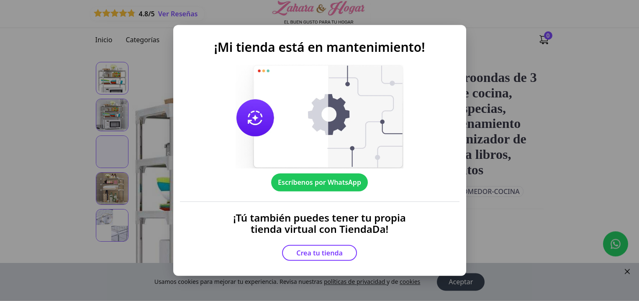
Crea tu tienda (319, 253)
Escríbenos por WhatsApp (319, 182)
